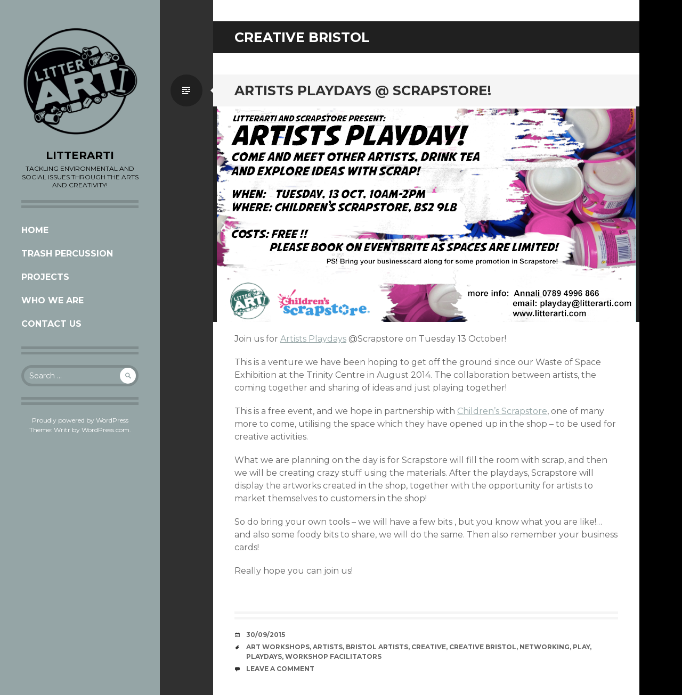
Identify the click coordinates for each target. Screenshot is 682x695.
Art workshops (278, 647)
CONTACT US (51, 324)
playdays (264, 656)
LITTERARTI (80, 155)
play (581, 647)
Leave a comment (280, 669)
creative (428, 647)
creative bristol (482, 647)
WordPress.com (105, 430)
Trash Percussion (67, 254)
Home (34, 230)
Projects (45, 277)
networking (544, 647)
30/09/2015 (265, 635)
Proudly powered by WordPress (80, 420)
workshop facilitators (333, 656)
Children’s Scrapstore (502, 411)
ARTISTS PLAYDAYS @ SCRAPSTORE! (362, 90)
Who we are (52, 300)
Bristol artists (377, 647)
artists (328, 647)
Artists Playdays (313, 339)
